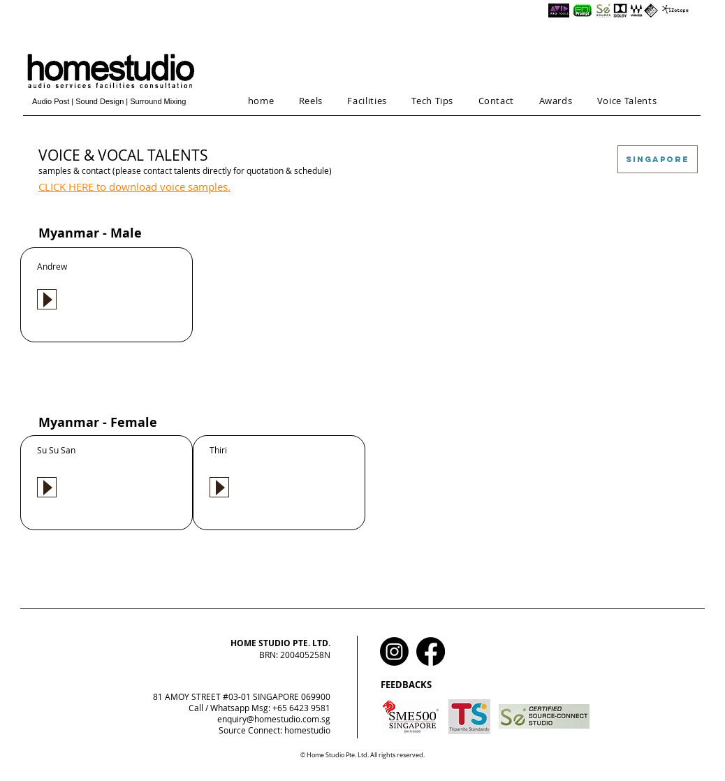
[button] (310, 100)
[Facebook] (430, 651)
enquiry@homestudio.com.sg (273, 718)
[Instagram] (394, 651)
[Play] (47, 299)
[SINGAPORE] (657, 159)
